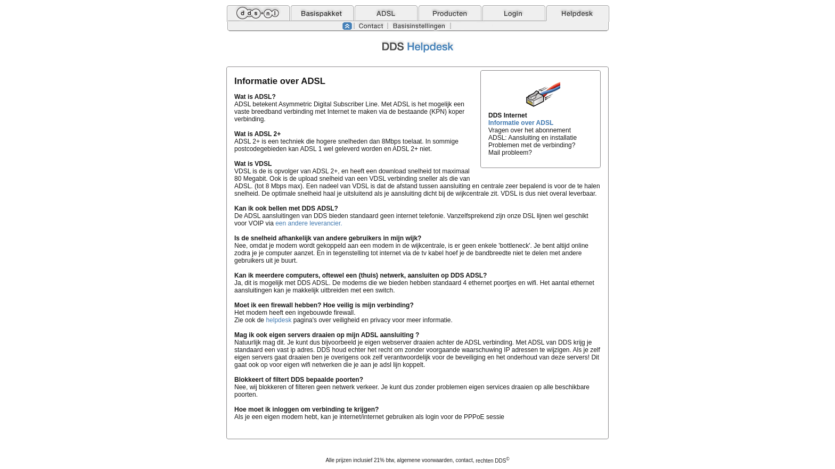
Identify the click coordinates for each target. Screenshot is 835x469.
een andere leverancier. (308, 223)
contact (463, 461)
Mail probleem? (510, 152)
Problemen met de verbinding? (531, 145)
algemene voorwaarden (425, 461)
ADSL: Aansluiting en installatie (532, 137)
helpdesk (278, 320)
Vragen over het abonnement (529, 130)
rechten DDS (492, 461)
